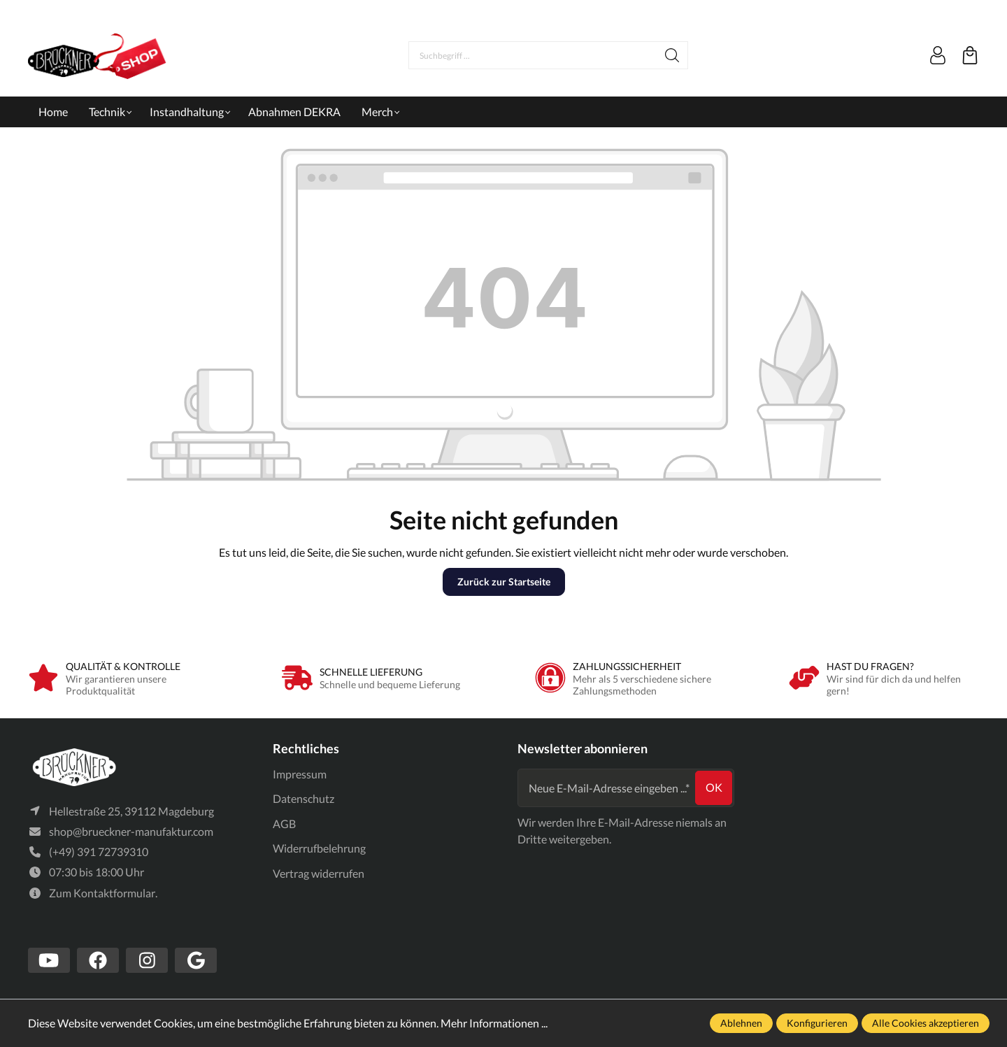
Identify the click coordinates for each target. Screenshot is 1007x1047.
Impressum (300, 774)
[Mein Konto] (938, 55)
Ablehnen (741, 1023)
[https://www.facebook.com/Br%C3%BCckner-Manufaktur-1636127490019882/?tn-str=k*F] (98, 960)
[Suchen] (672, 55)
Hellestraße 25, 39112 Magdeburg (131, 811)
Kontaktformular (114, 892)
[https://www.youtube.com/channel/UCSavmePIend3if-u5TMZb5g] (49, 960)
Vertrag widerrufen (318, 873)
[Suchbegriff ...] (532, 55)
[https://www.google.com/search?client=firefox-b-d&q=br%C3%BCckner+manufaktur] (196, 960)
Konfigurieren (817, 1023)
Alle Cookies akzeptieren (925, 1023)
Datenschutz (303, 798)
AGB (284, 823)
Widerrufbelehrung (319, 848)
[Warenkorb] (970, 55)
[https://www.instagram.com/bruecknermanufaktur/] (147, 960)
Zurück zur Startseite (503, 581)
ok (714, 787)
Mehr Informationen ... (494, 1023)
